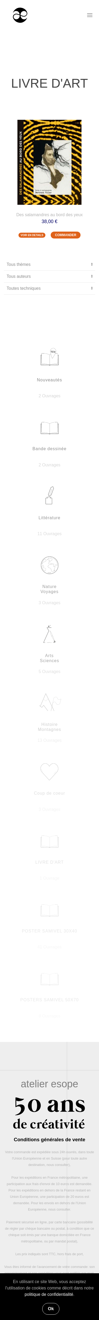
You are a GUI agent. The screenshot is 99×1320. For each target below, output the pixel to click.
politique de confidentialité (49, 1294)
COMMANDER (65, 235)
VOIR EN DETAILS (32, 235)
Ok (51, 1308)
